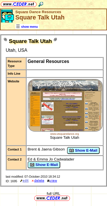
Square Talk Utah (64, 137)
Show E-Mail (83, 150)
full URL (53, 193)
